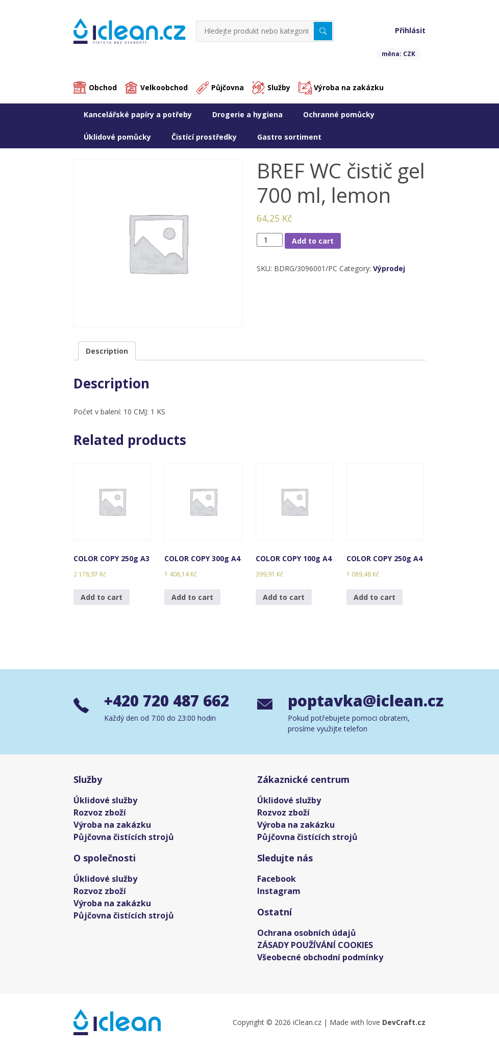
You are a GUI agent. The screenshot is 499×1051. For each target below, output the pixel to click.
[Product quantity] (270, 240)
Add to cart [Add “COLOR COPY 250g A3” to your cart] (101, 597)
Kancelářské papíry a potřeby (138, 114)
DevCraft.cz (404, 1022)
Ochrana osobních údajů (306, 932)
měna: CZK (398, 53)
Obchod (103, 88)
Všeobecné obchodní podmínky (320, 957)
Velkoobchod (164, 88)
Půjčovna (227, 88)
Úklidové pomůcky (117, 137)
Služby (278, 88)
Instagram (279, 891)
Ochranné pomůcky (339, 114)
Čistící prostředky (204, 137)
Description (107, 351)
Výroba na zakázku (349, 88)
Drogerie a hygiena (247, 114)
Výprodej (389, 269)
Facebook (276, 878)
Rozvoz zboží (99, 812)
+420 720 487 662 (169, 701)
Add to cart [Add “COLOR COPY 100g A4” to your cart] (284, 597)
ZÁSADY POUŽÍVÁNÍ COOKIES (315, 945)
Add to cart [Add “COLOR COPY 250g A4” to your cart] (374, 597)
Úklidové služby (105, 800)
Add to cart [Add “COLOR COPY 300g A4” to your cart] (192, 597)
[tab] (107, 350)
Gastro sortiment (289, 137)
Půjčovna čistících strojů (123, 837)
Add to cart (313, 241)
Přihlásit (410, 30)
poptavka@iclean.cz (357, 701)
